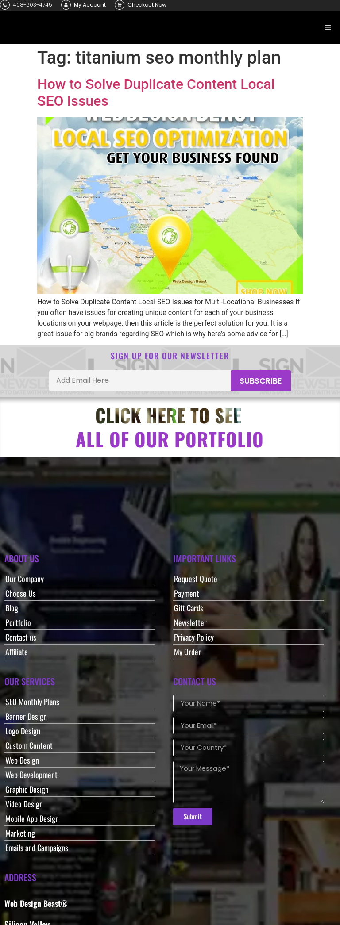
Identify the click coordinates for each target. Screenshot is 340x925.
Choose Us (20, 593)
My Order (187, 651)
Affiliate (16, 651)
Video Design (24, 804)
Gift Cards (188, 608)
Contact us (20, 637)
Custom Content (29, 745)
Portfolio (18, 622)
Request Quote (195, 578)
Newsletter (190, 622)
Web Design (22, 760)
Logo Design (22, 731)
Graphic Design (27, 789)
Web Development (31, 774)
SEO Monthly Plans (32, 701)
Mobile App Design (32, 818)
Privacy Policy (194, 637)
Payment (186, 593)
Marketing (20, 833)
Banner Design (26, 716)
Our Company (24, 578)
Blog (11, 608)
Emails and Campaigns (36, 847)
